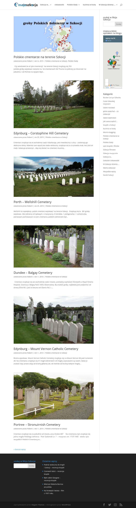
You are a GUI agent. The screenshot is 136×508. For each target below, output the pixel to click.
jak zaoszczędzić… (110, 121)
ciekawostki (59, 5)
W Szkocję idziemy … (107, 5)
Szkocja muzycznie (110, 153)
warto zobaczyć (28, 5)
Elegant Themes (38, 505)
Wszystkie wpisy (109, 171)
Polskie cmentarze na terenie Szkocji (40, 57)
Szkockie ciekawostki (111, 160)
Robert (30, 61)
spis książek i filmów (111, 146)
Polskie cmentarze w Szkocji (56, 61)
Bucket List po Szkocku (112, 97)
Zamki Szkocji (108, 175)
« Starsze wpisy (20, 449)
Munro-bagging (109, 132)
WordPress (66, 505)
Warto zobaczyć (109, 168)
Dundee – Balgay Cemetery (33, 272)
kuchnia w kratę (89, 5)
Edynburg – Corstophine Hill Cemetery (41, 133)
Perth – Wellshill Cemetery (32, 202)
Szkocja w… (44, 5)
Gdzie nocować (109, 107)
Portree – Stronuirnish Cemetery (37, 424)
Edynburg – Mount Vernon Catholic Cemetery (46, 349)
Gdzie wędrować (109, 118)
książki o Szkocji (109, 125)
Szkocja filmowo (109, 150)
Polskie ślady (72, 5)
